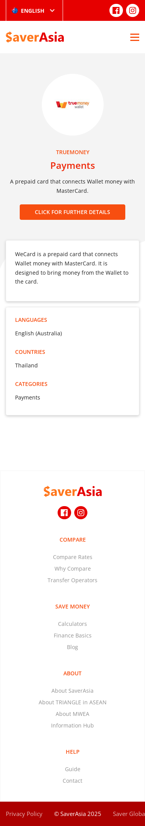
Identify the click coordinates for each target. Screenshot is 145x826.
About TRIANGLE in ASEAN (73, 702)
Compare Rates (72, 557)
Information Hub (72, 725)
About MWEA (72, 713)
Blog (72, 647)
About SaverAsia (72, 690)
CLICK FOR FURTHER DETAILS (72, 212)
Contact (72, 780)
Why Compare (73, 568)
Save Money (72, 606)
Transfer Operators (72, 580)
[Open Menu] (134, 37)
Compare (73, 539)
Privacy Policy (24, 814)
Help (73, 751)
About (72, 673)
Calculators (72, 623)
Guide (72, 769)
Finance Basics (73, 635)
